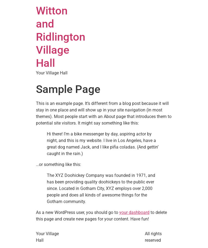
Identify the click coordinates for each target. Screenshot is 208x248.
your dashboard (134, 212)
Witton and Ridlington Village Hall (60, 36)
